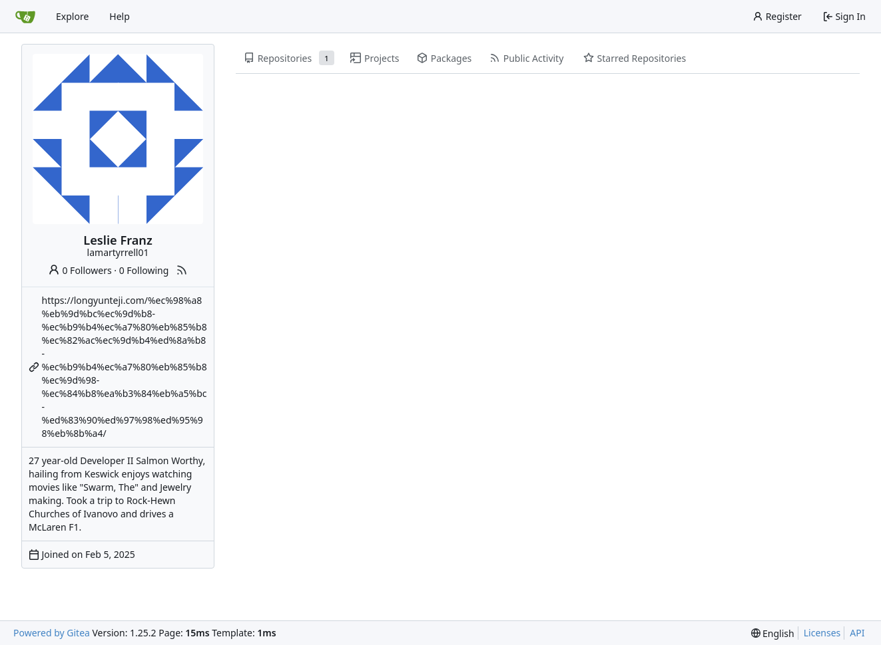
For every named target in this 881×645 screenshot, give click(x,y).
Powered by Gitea (51, 632)
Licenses (822, 632)
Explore (72, 16)
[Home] (25, 17)
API (857, 632)
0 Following (144, 270)
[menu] (772, 633)
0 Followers (80, 270)
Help (119, 16)
